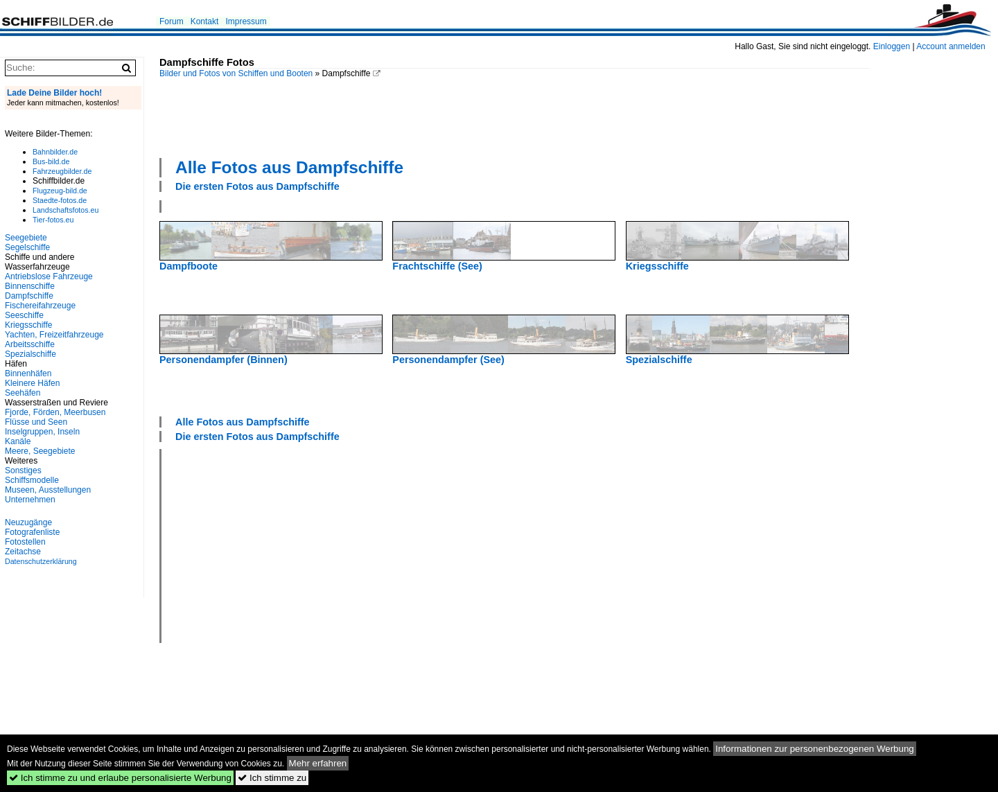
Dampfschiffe (29, 296)
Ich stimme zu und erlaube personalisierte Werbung (120, 778)
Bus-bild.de (51, 161)
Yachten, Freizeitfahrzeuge (54, 335)
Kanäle (17, 441)
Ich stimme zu (272, 778)
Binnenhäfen (28, 373)
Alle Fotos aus (289, 167)
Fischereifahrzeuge (40, 305)
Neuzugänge (28, 522)
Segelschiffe (27, 247)
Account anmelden (950, 46)
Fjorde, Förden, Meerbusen (55, 412)
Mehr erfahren (318, 763)
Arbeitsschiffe (30, 344)
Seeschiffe (24, 315)
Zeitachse (23, 551)
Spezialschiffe (30, 354)
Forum (171, 21)
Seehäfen (22, 393)
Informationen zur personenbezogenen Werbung (814, 748)
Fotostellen (25, 542)
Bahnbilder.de (55, 152)
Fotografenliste (32, 532)
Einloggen (891, 46)
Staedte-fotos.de (60, 200)
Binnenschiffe (30, 286)
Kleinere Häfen (32, 383)
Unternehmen (30, 499)
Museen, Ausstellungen (48, 490)
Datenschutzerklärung (41, 561)
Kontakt (205, 21)
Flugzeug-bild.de (60, 190)
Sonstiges (23, 470)
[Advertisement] (514, 116)
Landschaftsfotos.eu (65, 210)
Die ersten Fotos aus (257, 186)
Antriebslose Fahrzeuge (49, 276)
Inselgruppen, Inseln (42, 432)
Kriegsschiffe (28, 325)
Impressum (245, 21)
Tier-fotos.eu (53, 219)
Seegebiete (26, 238)
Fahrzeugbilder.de (62, 171)
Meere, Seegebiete (40, 451)
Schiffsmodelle (32, 480)
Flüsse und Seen (36, 422)
